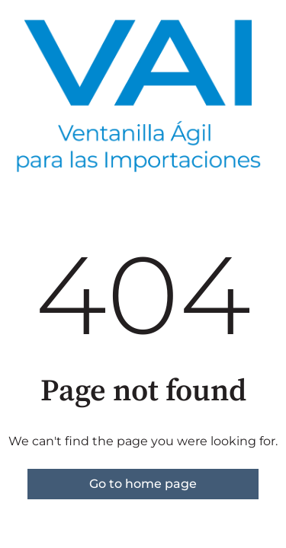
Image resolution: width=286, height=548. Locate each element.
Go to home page (143, 483)
